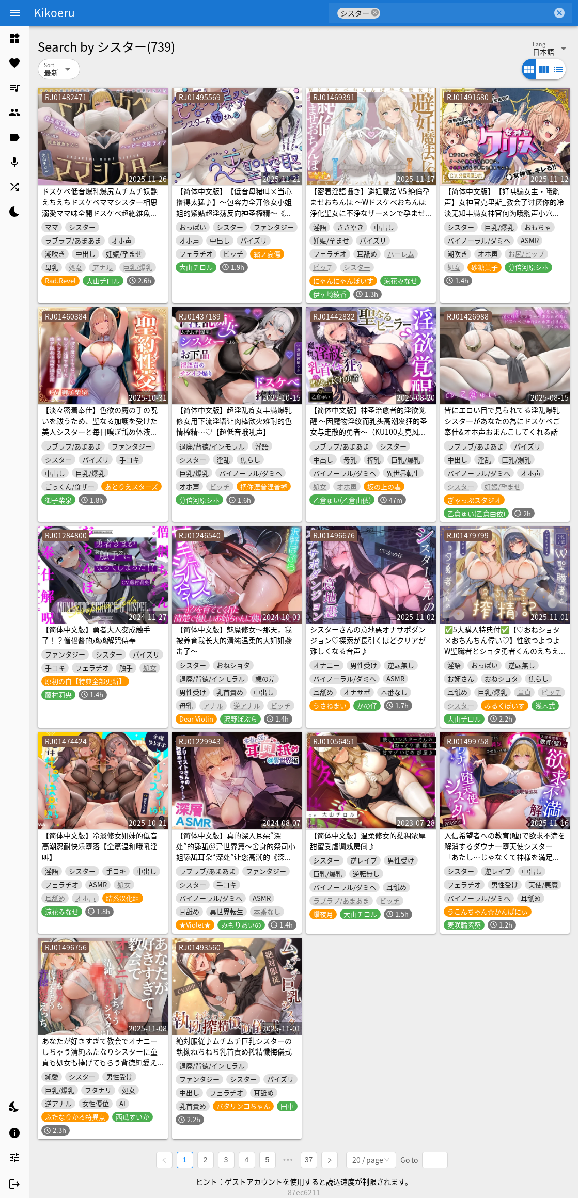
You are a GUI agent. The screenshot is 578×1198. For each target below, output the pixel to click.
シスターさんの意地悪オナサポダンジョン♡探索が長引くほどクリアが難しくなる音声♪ (368, 640)
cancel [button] (375, 12)
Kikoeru (54, 12)
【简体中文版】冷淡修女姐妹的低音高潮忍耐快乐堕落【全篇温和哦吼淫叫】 (100, 846)
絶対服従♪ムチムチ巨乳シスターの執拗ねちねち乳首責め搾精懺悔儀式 (234, 1046)
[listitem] (14, 38)
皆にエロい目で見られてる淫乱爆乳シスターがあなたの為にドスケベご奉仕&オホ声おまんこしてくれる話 (502, 421)
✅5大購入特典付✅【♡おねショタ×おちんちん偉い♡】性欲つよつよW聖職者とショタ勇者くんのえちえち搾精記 (502, 645)
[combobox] (466, 13)
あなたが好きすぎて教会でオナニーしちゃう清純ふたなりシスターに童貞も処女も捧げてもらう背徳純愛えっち (100, 1056)
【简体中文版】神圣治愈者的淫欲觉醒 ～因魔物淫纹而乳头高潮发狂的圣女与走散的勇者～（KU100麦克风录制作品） (368, 426)
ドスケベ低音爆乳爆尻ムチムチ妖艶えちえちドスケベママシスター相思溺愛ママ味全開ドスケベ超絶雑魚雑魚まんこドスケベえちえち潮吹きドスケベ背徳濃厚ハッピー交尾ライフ (100, 212)
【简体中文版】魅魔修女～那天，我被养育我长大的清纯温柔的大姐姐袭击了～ (234, 640)
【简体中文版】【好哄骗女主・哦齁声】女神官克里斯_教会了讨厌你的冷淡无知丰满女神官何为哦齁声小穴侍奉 (504, 207)
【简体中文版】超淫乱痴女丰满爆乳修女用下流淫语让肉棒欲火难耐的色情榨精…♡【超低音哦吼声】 (234, 421)
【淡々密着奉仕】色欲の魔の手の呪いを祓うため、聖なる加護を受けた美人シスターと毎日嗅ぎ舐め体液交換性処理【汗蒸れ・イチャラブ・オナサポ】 (100, 431)
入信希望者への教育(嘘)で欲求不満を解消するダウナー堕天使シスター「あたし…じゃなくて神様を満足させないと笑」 (504, 851)
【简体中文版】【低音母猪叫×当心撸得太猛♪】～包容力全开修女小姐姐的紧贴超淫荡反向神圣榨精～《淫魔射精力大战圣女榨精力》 (234, 207)
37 (309, 1160)
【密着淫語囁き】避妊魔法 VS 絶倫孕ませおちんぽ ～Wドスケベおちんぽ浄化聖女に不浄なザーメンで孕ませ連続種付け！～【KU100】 (370, 207)
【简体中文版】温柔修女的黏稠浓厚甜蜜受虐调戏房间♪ (368, 840)
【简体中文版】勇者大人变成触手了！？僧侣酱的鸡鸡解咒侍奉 (96, 634)
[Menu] (15, 13)
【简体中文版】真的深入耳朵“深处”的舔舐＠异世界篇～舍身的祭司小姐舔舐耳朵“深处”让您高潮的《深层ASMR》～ (235, 851)
